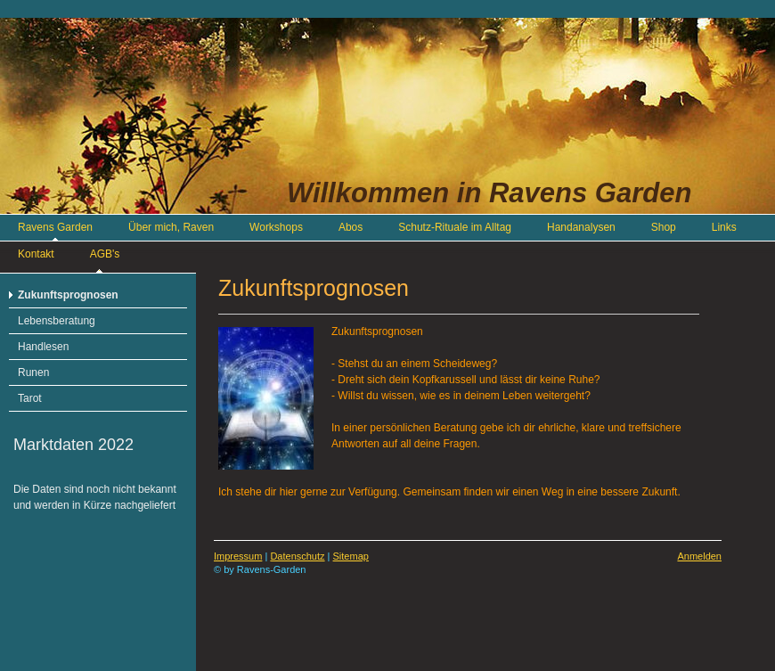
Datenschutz (297, 556)
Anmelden (699, 556)
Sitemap (351, 556)
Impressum (238, 556)
